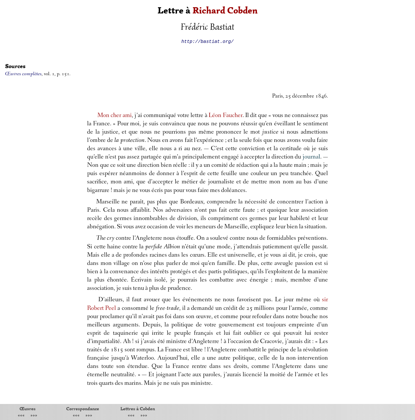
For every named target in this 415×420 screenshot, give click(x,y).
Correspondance (82, 408)
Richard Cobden (224, 10)
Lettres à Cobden (137, 408)
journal (311, 157)
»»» (33, 416)
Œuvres (27, 408)
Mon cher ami (114, 116)
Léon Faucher (225, 116)
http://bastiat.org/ (207, 41)
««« (21, 416)
